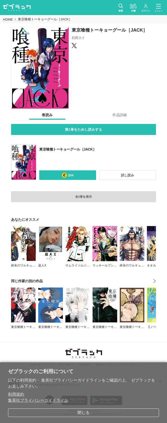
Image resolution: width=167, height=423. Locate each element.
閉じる (83, 412)
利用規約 (16, 394)
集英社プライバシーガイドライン (38, 400)
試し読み (127, 175)
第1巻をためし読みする (83, 129)
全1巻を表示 (83, 196)
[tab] (47, 115)
